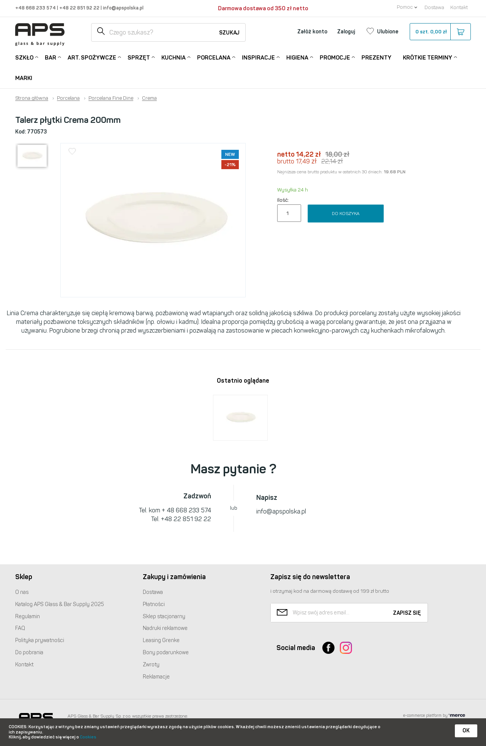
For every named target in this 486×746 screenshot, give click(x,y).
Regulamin (27, 616)
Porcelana (213, 57)
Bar (50, 57)
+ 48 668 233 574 (186, 510)
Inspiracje (258, 57)
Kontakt (459, 7)
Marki (23, 78)
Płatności (154, 604)
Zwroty (151, 664)
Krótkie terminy (427, 57)
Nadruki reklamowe (165, 628)
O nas (21, 592)
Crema (149, 98)
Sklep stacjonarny (164, 616)
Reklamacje (156, 677)
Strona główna (31, 98)
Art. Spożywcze (92, 57)
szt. (439, 31)
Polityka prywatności (39, 640)
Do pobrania (29, 652)
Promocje (335, 57)
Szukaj (229, 33)
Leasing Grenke (161, 640)
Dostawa (434, 7)
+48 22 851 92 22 (80, 8)
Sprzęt (139, 57)
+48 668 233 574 (36, 8)
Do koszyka (346, 213)
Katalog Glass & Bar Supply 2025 (59, 604)
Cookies (88, 737)
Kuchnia (173, 57)
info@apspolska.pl (123, 8)
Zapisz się (407, 613)
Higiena (297, 57)
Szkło (24, 57)
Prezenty (376, 57)
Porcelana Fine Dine (110, 98)
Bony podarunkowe (166, 652)
